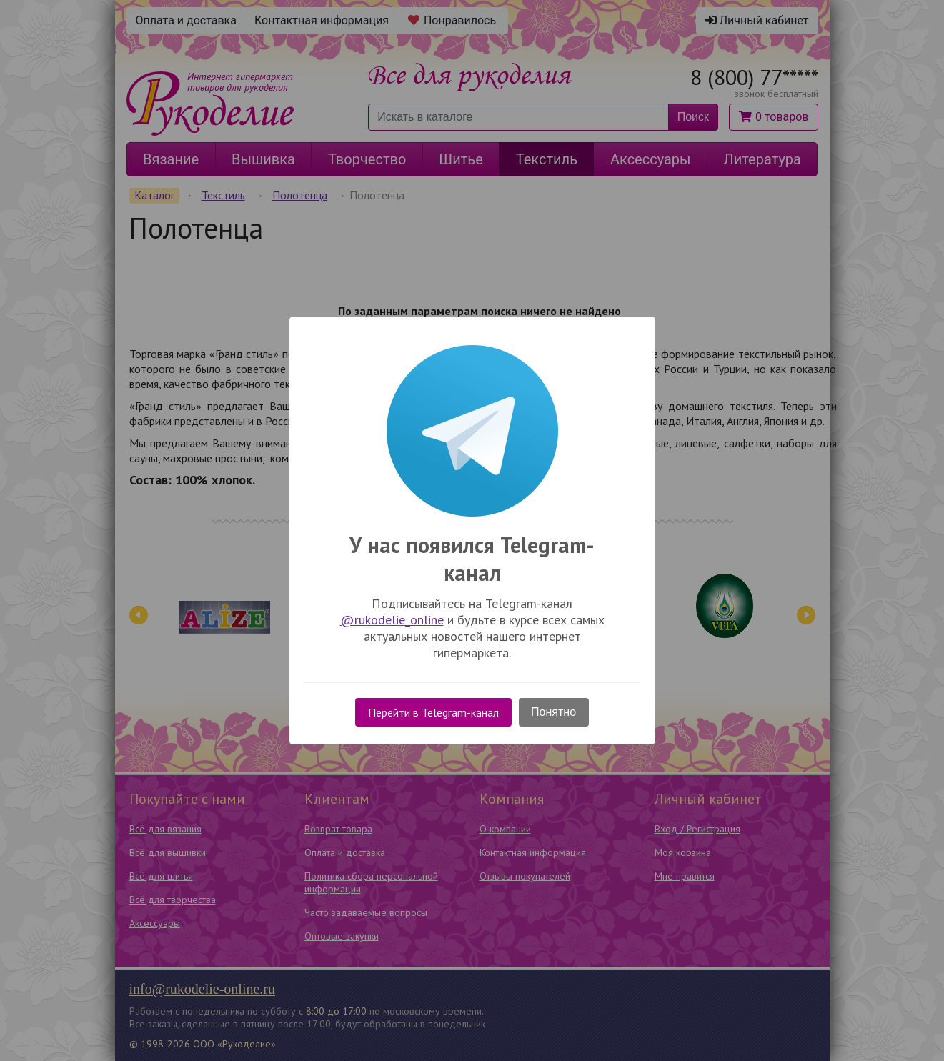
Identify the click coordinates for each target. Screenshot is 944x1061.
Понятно (553, 712)
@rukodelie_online (392, 620)
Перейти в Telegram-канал (433, 712)
